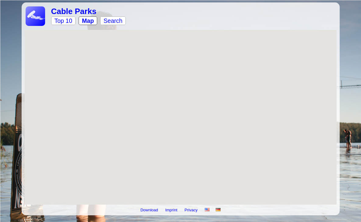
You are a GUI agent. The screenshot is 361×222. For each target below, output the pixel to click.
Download (149, 210)
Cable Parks (74, 11)
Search (113, 20)
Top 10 (64, 20)
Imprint (171, 210)
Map (88, 20)
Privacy (192, 210)
